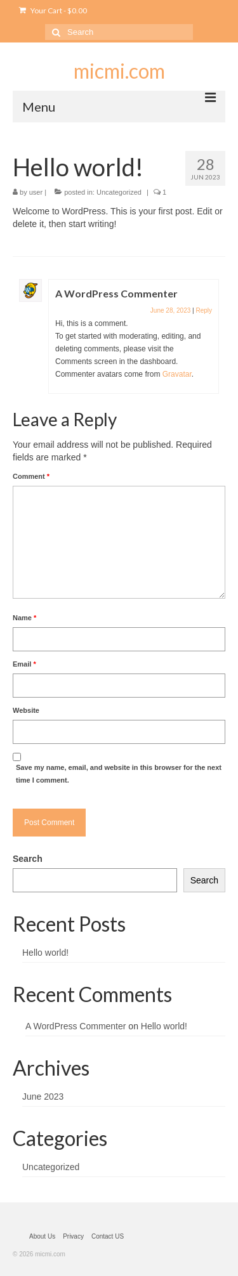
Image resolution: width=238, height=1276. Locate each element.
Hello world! (45, 952)
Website (26, 710)
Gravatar (177, 374)
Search (28, 859)
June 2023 (42, 1096)
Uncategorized (119, 192)
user (36, 192)
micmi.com (119, 70)
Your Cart (53, 10)
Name (24, 618)
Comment (31, 476)
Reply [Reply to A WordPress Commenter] (203, 310)
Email (24, 664)
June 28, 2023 (170, 310)
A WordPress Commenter (116, 293)
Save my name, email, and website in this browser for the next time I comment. (118, 774)
